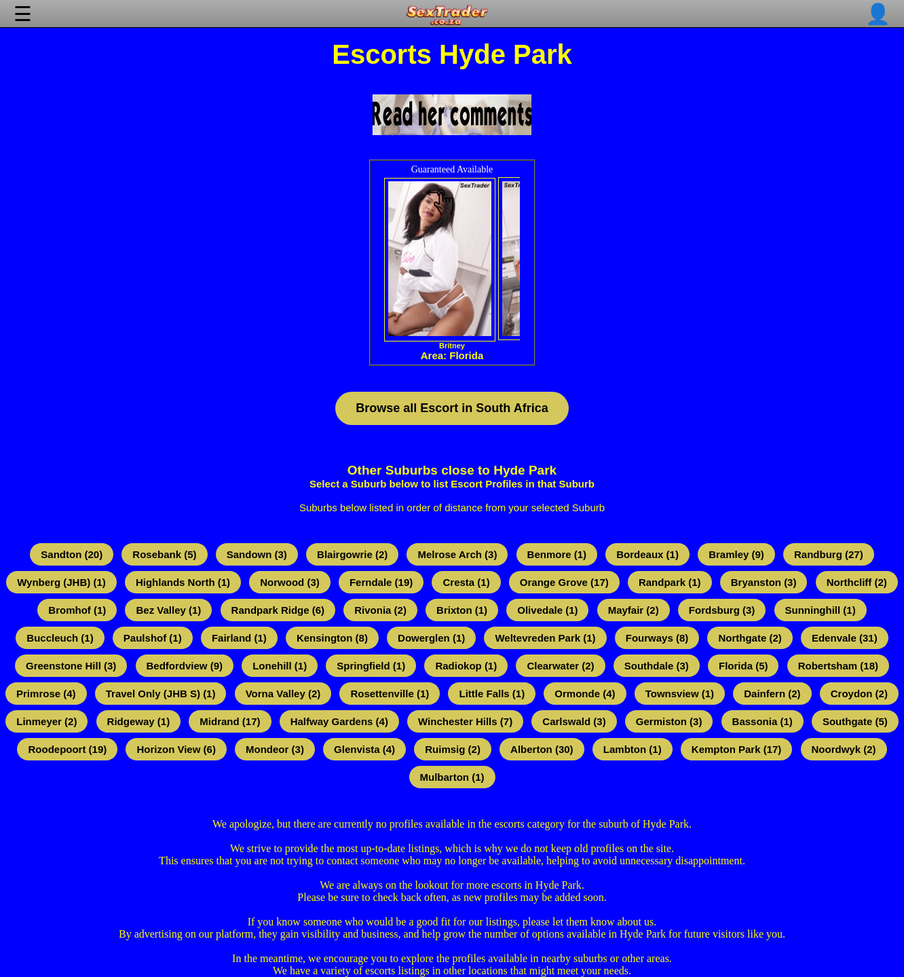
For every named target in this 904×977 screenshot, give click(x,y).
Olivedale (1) (547, 610)
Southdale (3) (656, 665)
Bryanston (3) (764, 582)
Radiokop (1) (466, 665)
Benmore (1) (557, 554)
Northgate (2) (749, 638)
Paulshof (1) (153, 638)
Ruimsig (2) (453, 749)
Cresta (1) (465, 582)
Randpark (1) (670, 582)
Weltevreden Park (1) (545, 638)
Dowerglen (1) (431, 638)
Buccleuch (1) (59, 638)
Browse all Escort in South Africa (452, 408)
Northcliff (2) (857, 582)
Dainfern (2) (772, 693)
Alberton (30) (541, 749)
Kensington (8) (332, 638)
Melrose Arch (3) (457, 554)
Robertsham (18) (838, 665)
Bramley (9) (736, 554)
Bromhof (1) (77, 610)
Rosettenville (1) (389, 693)
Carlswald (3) (573, 721)
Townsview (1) (679, 693)
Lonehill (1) (279, 665)
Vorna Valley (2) (283, 693)
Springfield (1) (371, 665)
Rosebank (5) (164, 554)
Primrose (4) (46, 693)
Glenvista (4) (364, 749)
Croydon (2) (859, 693)
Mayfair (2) (633, 610)
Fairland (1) (239, 638)
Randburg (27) (828, 554)
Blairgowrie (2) (352, 554)
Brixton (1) (461, 610)
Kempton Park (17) (737, 749)
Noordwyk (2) (844, 749)
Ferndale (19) (381, 582)
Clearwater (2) (560, 665)
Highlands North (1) (183, 582)
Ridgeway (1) (138, 721)
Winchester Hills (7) (465, 721)
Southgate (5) (855, 721)
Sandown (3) (257, 554)
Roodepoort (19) (67, 749)
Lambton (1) (632, 749)
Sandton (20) (71, 554)
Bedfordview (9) (185, 665)
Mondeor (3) (275, 749)
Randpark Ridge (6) (278, 610)
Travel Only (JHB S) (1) (161, 693)
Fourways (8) (657, 638)
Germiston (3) (669, 721)
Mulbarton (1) (452, 777)
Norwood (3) (290, 582)
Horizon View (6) (175, 749)
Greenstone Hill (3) (71, 665)
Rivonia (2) (380, 610)
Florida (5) (743, 665)
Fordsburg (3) (722, 610)
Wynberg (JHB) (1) (61, 582)
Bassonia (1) (762, 721)
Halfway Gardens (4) (339, 721)
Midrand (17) (230, 721)
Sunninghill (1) (820, 610)
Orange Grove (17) (564, 582)
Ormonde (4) (584, 693)
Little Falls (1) (492, 693)
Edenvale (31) (845, 638)
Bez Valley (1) (168, 610)
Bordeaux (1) (647, 554)
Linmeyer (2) (46, 721)
